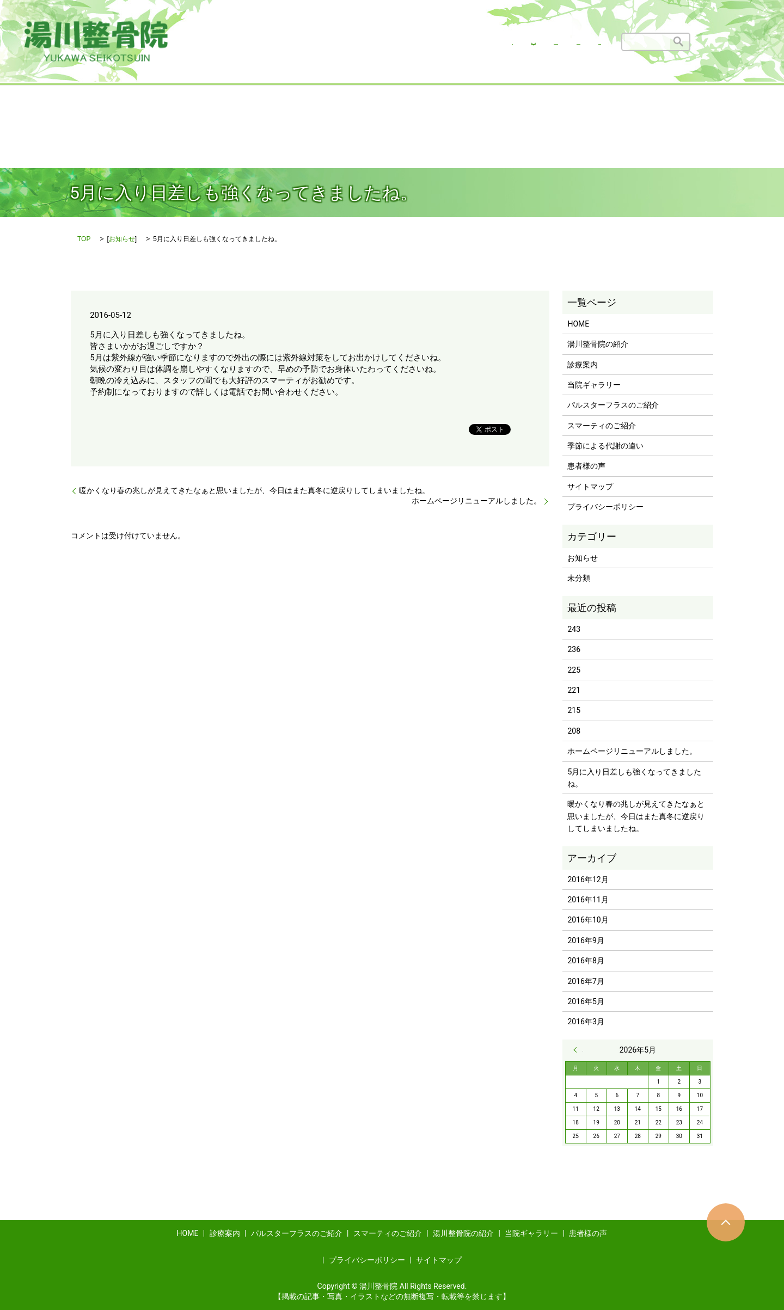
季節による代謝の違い (605, 445)
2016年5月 (585, 1001)
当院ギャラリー (518, 41)
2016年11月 (587, 899)
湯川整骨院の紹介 (442, 41)
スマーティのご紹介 (601, 425)
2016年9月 (585, 940)
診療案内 (582, 364)
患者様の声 (582, 41)
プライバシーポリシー (605, 506)
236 (573, 649)
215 (573, 710)
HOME (296, 41)
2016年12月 (587, 879)
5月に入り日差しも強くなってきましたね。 (634, 777)
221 (573, 690)
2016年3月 (585, 1021)
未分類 (578, 578)
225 (573, 670)
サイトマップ (590, 486)
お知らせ (122, 239)
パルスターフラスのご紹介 (613, 405)
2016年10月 (587, 919)
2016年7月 (585, 981)
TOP (83, 239)
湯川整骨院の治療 (356, 41)
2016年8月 (585, 960)
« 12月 (578, 1050)
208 (573, 731)
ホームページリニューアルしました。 (476, 500)
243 (573, 629)
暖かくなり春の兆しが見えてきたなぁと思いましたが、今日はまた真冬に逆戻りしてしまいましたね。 (254, 490)
